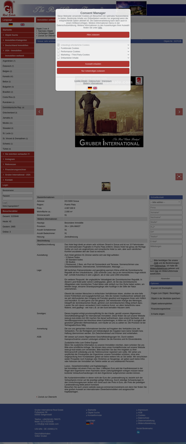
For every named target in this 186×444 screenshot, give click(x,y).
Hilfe (100, 28)
